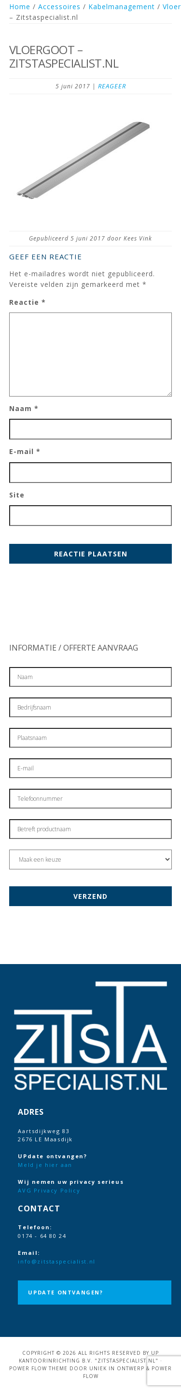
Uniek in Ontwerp (116, 1368)
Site (17, 494)
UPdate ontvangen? (65, 1292)
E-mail (25, 451)
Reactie (27, 302)
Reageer (112, 86)
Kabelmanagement (121, 6)
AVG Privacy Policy (49, 1190)
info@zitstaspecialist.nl (56, 1261)
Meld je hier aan (45, 1164)
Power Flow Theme (38, 1368)
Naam (24, 408)
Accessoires (59, 6)
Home (19, 6)
